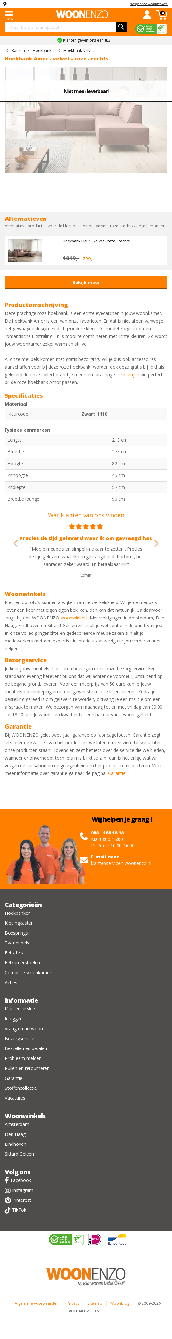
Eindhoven (15, 1144)
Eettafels (14, 953)
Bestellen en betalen (26, 1048)
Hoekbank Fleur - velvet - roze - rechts (96, 240)
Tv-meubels (17, 943)
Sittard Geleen (19, 1154)
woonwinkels (74, 618)
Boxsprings (16, 933)
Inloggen (14, 1019)
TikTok (19, 1210)
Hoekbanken (18, 913)
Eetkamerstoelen (22, 963)
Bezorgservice (19, 1038)
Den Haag (15, 1134)
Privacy (73, 1303)
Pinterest (21, 1200)
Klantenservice (20, 1009)
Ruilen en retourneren (27, 1068)
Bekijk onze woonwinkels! (149, 3)
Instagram (22, 1190)
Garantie (117, 773)
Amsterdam (17, 1124)
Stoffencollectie (21, 1088)
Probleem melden (23, 1058)
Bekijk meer (86, 282)
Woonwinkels (25, 1116)
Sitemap (94, 1303)
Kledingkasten (19, 923)
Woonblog (119, 1303)
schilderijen (127, 374)
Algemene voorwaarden (37, 1303)
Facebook (21, 1180)
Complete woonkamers (29, 972)
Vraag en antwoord (25, 1028)
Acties (11, 982)
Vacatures (15, 1098)
